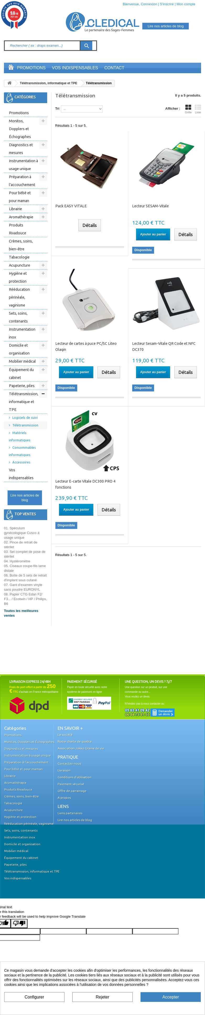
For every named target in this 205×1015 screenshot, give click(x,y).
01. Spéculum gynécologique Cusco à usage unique (21, 533)
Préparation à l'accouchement (22, 181)
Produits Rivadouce (17, 229)
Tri (57, 108)
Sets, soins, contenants (18, 317)
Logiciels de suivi (25, 417)
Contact (114, 68)
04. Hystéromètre (17, 561)
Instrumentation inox (22, 333)
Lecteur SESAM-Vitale (150, 206)
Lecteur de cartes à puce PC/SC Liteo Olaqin (86, 346)
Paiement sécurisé (71, 784)
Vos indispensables (75, 68)
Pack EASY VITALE (71, 206)
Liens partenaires (70, 813)
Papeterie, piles (22, 386)
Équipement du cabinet (21, 374)
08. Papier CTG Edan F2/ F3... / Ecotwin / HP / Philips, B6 (25, 599)
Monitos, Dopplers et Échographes (20, 129)
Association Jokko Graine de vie (81, 748)
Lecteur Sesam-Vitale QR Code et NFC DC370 (164, 346)
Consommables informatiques (22, 451)
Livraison (64, 770)
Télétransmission (25, 425)
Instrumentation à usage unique (23, 165)
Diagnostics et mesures (21, 149)
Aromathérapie (21, 217)
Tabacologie (19, 257)
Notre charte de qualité (75, 741)
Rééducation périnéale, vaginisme (19, 297)
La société (65, 734)
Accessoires (21, 462)
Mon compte (185, 4)
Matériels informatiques (19, 436)
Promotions (31, 68)
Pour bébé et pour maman (20, 197)
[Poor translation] (19, 923)
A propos (64, 797)
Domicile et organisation (19, 349)
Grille (188, 109)
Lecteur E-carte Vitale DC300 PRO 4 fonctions (85, 484)
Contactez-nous (69, 763)
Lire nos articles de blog (24, 497)
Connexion (149, 4)
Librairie (15, 209)
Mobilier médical (22, 361)
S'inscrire (167, 4)
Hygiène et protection (18, 277)
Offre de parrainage (72, 790)
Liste (198, 109)
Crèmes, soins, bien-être (21, 245)
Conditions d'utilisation (74, 777)
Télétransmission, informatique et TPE (23, 402)
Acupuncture (19, 265)
